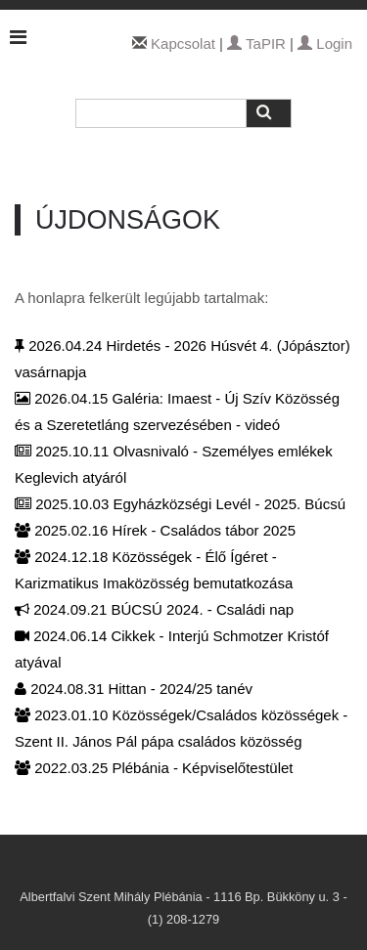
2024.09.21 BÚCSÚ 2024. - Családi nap (154, 609)
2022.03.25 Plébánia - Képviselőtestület (154, 767)
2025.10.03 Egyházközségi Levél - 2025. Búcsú (180, 504)
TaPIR (256, 43)
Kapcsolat (183, 43)
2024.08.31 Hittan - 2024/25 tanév (133, 688)
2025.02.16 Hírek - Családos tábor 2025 (155, 530)
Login (325, 43)
